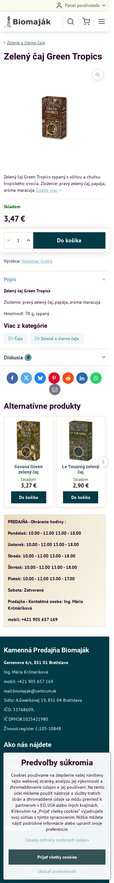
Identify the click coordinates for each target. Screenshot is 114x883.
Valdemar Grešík (37, 261)
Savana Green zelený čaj (28, 469)
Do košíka (69, 240)
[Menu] (101, 21)
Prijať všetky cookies (57, 869)
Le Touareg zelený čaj (80, 469)
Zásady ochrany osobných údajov (57, 852)
